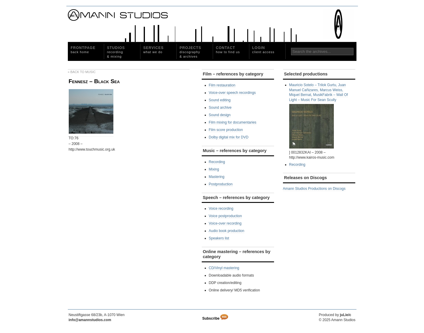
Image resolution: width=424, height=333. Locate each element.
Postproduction (221, 184)
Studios (116, 52)
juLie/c (345, 315)
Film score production (226, 130)
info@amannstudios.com (90, 320)
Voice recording (221, 208)
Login (263, 50)
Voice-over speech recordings (232, 93)
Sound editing (220, 100)
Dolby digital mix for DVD (228, 137)
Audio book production (226, 231)
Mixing (214, 169)
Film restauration (222, 85)
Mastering (217, 177)
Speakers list (219, 238)
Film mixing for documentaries (232, 122)
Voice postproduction (225, 216)
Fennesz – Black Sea (94, 81)
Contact (228, 50)
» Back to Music (82, 72)
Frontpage (83, 50)
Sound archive (220, 107)
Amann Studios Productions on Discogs (314, 189)
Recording (217, 162)
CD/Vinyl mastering (224, 268)
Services (153, 50)
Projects (190, 52)
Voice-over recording (225, 223)
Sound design (220, 115)
